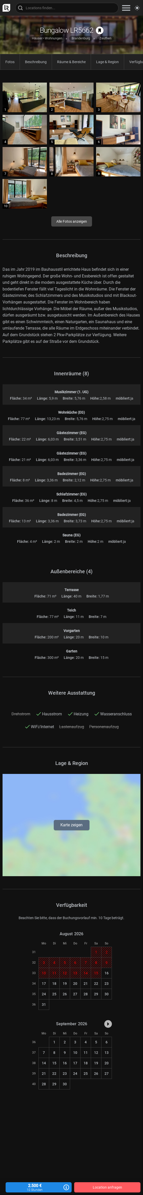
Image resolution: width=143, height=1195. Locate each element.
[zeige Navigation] (126, 8)
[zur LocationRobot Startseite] (5, 8)
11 (86, 1053)
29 (96, 994)
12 (96, 1053)
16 (107, 973)
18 (54, 984)
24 (44, 994)
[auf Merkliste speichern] (99, 30)
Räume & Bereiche (71, 62)
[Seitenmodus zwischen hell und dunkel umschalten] (137, 8)
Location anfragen (107, 1187)
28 (86, 994)
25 (54, 994)
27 (75, 994)
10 (75, 1053)
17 (44, 984)
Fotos (10, 62)
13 (107, 1053)
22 (96, 984)
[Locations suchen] (67, 8)
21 (86, 984)
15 (54, 1063)
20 (75, 984)
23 (107, 984)
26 (65, 994)
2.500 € (38, 1187)
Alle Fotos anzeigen (71, 221)
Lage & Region (107, 62)
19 (65, 984)
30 (107, 994)
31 (44, 1004)
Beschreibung (36, 62)
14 (44, 1063)
